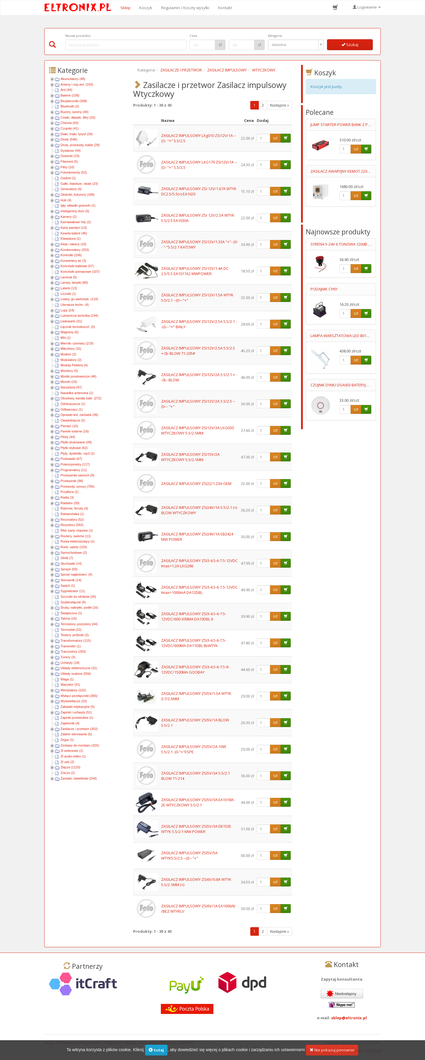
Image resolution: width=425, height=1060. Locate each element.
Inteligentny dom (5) (75, 211)
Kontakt (225, 7)
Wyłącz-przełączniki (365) (79, 696)
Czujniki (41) (70, 128)
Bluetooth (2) (70, 106)
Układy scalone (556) (76, 673)
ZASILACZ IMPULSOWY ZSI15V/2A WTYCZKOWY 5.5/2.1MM (190, 457)
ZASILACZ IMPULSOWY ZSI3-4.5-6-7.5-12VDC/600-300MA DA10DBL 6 (193, 616)
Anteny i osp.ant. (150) (77, 84)
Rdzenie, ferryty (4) (74, 508)
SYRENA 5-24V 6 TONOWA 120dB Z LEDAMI (347, 244)
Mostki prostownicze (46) (79, 376)
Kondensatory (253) (75, 249)
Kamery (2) (68, 216)
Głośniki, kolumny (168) (77, 194)
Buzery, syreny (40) (75, 112)
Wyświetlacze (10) (74, 701)
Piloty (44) (68, 437)
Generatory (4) (71, 189)
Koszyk (145, 7)
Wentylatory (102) (73, 690)
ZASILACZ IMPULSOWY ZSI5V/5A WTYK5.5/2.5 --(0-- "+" (189, 855)
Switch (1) (68, 585)
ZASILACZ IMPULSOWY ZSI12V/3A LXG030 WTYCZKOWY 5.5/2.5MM (197, 430)
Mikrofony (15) (71, 348)
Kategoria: (275, 36)
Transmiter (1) (71, 646)
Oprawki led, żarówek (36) (79, 415)
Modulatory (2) (71, 360)
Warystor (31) (70, 684)
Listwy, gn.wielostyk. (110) (79, 299)
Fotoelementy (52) (74, 172)
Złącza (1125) (70, 767)
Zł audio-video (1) (73, 756)
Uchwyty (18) (70, 662)
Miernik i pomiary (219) (77, 343)
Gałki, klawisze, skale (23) (79, 183)
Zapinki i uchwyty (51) (76, 712)
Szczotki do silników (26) (78, 596)
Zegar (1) (67, 739)
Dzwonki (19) (70, 156)
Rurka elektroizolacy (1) (78, 541)
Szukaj (349, 44)
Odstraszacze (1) (73, 404)
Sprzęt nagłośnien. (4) (76, 574)
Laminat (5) (69, 277)
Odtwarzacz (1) (72, 409)
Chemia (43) (70, 123)
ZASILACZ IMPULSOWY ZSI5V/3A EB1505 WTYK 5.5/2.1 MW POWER (196, 829)
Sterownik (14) (71, 580)
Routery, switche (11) (76, 536)
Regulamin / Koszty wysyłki (185, 7)
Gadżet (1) (68, 178)
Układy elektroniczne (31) (79, 668)
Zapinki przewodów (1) (77, 717)
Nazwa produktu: (78, 36)
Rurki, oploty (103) (74, 547)
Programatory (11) (74, 470)
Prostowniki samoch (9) (77, 475)
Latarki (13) (69, 288)
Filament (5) (69, 161)
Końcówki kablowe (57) (77, 266)
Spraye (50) (69, 569)
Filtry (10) (67, 167)
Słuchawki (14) (71, 563)
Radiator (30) (70, 503)
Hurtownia (67, 1042)
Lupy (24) (67, 310)
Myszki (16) (69, 381)
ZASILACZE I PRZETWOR (181, 70)
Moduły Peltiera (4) (74, 365)
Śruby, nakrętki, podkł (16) (79, 607)
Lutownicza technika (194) (79, 315)
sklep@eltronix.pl (349, 1017)
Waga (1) (67, 679)
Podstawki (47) (71, 458)
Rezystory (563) (72, 525)
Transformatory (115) (76, 640)
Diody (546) (69, 139)
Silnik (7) (67, 558)
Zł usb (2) (67, 762)
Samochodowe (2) (74, 552)
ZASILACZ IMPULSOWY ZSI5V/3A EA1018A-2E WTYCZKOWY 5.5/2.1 (198, 802)
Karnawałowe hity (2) (76, 222)
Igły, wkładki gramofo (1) (78, 205)
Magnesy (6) (70, 332)
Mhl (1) (66, 337)
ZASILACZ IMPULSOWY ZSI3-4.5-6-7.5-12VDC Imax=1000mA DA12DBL (199, 589)
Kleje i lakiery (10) (73, 244)
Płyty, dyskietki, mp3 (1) (77, 453)
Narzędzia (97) (71, 387)
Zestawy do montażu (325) (80, 745)
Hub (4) (66, 200)
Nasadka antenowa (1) (77, 393)
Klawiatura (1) (71, 238)
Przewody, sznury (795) (77, 486)
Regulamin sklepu (120, 1042)
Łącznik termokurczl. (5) (78, 327)
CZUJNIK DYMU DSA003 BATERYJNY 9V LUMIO (349, 385)
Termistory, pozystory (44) (79, 624)
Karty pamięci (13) (74, 227)
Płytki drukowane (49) (76, 442)
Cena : (194, 36)
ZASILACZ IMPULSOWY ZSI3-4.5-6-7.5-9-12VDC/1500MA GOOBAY (195, 669)
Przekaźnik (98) (72, 481)
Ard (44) (66, 90)
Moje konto (91, 1042)
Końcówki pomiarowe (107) (80, 271)
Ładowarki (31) (71, 321)
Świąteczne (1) (71, 613)
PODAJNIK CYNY (324, 289)
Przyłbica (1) (70, 492)
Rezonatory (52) (72, 519)
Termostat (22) (71, 629)
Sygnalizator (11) (73, 591)
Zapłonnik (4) (70, 723)
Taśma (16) (69, 618)
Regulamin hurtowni (158, 1042)
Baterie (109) (70, 95)
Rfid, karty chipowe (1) (77, 530)
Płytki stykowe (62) (74, 448)
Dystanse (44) (71, 150)
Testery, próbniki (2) (75, 635)
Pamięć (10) (69, 426)
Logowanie (367, 7)
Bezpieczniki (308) (74, 101)
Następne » (279, 105)
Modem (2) (68, 354)
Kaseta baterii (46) (74, 233)
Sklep (125, 7)
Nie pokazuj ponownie (332, 1053)
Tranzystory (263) (73, 651)
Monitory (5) (69, 371)
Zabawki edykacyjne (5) (78, 706)
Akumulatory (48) (73, 79)
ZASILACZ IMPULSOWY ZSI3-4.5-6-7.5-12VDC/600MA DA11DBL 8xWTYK (193, 643)
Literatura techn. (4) (75, 304)
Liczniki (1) (68, 293)
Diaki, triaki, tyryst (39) (77, 134)
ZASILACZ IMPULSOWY (227, 70)
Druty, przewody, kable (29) (80, 145)
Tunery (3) (68, 657)
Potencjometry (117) (75, 464)
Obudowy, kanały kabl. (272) (81, 398)
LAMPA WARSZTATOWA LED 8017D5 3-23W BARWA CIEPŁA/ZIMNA (367, 335)
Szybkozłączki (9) (73, 602)
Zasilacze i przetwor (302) (79, 729)
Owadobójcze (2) (73, 420)
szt (275, 138)
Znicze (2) (68, 773)
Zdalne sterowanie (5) (76, 734)
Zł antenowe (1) (72, 750)
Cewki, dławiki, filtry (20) (78, 117)
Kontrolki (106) (71, 255)
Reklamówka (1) (72, 514)
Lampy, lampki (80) (74, 282)
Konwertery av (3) (73, 260)
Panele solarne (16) (75, 431)
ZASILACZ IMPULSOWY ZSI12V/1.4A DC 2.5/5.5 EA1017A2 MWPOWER (194, 271)
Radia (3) (67, 497)
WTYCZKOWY (263, 70)
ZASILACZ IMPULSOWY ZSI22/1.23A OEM (196, 483)
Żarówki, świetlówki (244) (79, 778)
